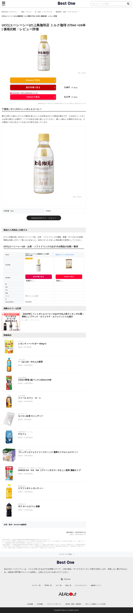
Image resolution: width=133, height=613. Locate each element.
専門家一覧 (48, 585)
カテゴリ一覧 (36, 585)
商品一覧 (68, 585)
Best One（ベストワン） (10, 12)
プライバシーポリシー (54, 604)
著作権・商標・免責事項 (73, 604)
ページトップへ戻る (65, 554)
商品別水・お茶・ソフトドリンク (66, 12)
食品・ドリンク (26, 12)
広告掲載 (40, 604)
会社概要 (30, 604)
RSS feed (67, 579)
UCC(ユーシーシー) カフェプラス (65, 254)
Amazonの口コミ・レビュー (43, 218)
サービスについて (81, 585)
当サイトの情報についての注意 (95, 604)
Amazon (83, 73)
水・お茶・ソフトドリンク (43, 12)
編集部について (96, 585)
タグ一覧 (59, 585)
